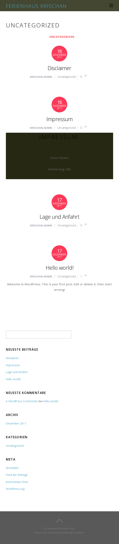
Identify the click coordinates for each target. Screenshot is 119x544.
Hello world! (59, 267)
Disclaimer (59, 68)
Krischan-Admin (41, 77)
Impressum (59, 119)
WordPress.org (15, 489)
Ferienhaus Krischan (58, 528)
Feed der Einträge (17, 475)
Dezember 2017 (16, 423)
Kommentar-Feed (17, 482)
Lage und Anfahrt (59, 216)
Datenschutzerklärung (60, 532)
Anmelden (12, 468)
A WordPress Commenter (22, 401)
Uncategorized (61, 37)
